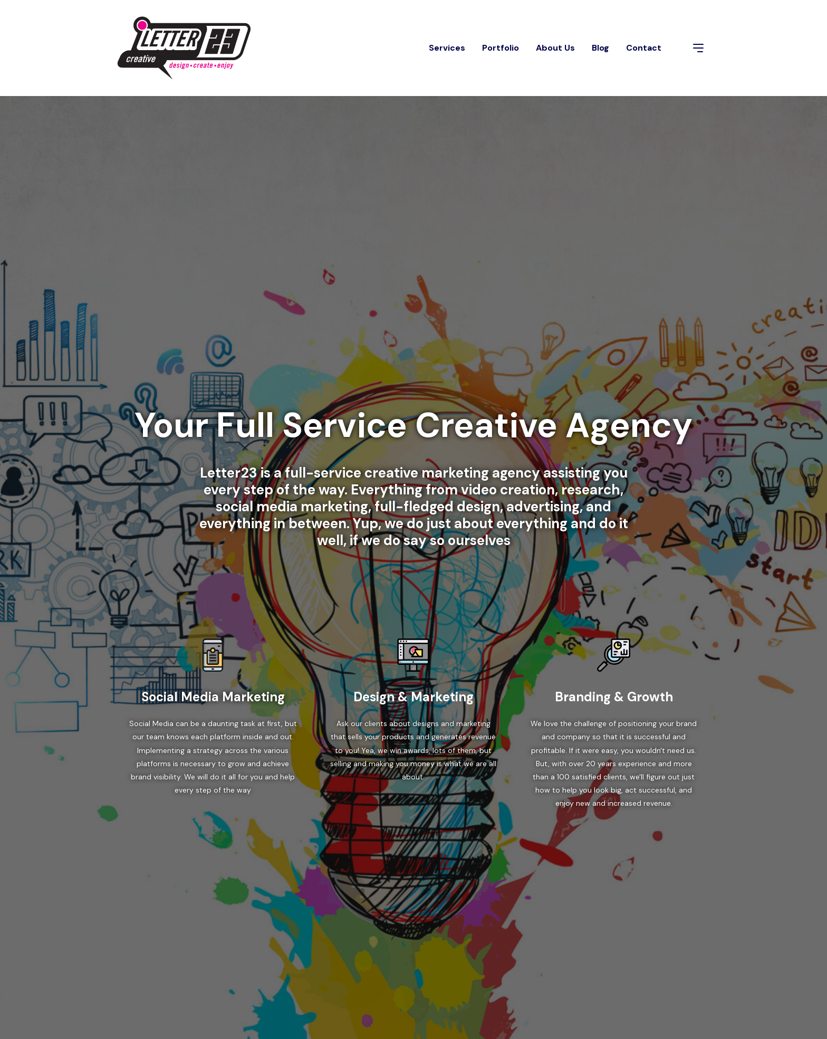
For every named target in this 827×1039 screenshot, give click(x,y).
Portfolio (500, 47)
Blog (600, 47)
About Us (555, 47)
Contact (643, 47)
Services (447, 47)
